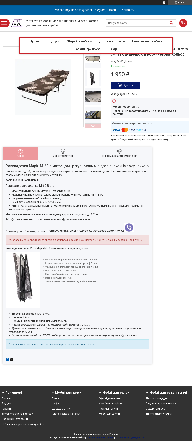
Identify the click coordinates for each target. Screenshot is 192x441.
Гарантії (7, 408)
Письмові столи (108, 408)
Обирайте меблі (78, 41)
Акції (114, 49)
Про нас (35, 41)
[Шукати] (171, 23)
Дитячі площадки (157, 398)
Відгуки (54, 41)
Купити (128, 85)
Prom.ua (113, 434)
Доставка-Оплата (112, 41)
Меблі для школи (109, 413)
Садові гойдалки (156, 408)
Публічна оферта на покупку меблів (23, 424)
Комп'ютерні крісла (110, 403)
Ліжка (55, 398)
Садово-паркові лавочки (161, 403)
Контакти (128, 10)
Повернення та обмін (147, 41)
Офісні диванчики (110, 398)
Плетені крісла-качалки (66, 413)
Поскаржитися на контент (100, 437)
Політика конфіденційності (129, 437)
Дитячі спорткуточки (159, 413)
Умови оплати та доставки (18, 413)
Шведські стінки (61, 408)
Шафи (55, 403)
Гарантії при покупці (89, 49)
